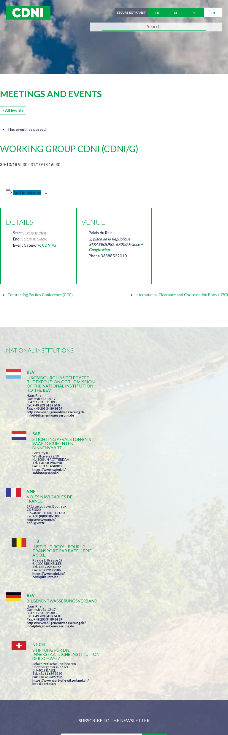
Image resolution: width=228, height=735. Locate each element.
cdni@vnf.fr (36, 466)
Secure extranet (131, 13)
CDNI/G (49, 245)
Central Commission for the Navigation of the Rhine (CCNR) (75, 695)
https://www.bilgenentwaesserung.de (56, 412)
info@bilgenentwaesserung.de (50, 415)
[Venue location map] (188, 239)
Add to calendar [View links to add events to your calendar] (27, 192)
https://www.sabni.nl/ (157, 408)
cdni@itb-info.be (154, 470)
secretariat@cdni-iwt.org (145, 664)
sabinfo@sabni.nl (154, 411)
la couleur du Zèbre (98, 719)
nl (194, 13)
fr (157, 13)
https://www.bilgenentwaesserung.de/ (56, 516)
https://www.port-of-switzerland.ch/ (169, 524)
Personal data (198, 695)
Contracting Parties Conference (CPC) (40, 294)
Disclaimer (162, 695)
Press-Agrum (49, 719)
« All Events (13, 110)
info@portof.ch (152, 527)
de (176, 13)
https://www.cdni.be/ (157, 466)
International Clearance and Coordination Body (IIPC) (181, 294)
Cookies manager (26, 707)
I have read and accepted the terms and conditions (117, 594)
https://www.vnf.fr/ (41, 462)
